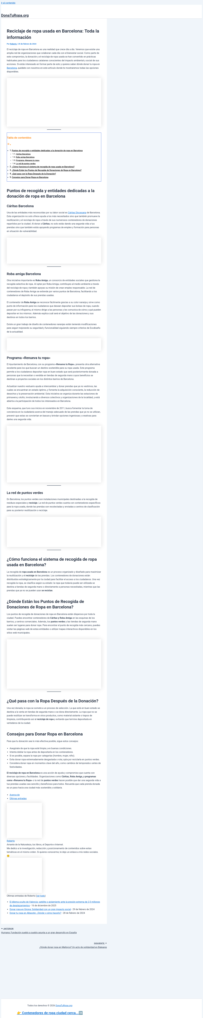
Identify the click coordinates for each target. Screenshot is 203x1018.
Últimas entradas (18, 798)
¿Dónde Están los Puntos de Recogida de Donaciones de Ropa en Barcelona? (46, 170)
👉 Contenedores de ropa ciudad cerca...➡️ (50, 1013)
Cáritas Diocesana (77, 212)
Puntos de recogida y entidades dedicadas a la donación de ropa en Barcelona (47, 150)
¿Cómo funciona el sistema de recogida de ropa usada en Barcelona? (43, 167)
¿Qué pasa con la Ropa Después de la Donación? (34, 174)
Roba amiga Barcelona (25, 157)
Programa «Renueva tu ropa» (28, 160)
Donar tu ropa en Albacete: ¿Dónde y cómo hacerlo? (35, 913)
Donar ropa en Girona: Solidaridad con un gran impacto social (40, 909)
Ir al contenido (8, 3)
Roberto (11, 841)
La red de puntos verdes (26, 164)
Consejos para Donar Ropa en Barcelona (30, 177)
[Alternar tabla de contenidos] (9, 144)
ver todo (41, 895)
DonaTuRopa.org (15, 15)
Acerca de (15, 794)
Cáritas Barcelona (23, 154)
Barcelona (12, 68)
